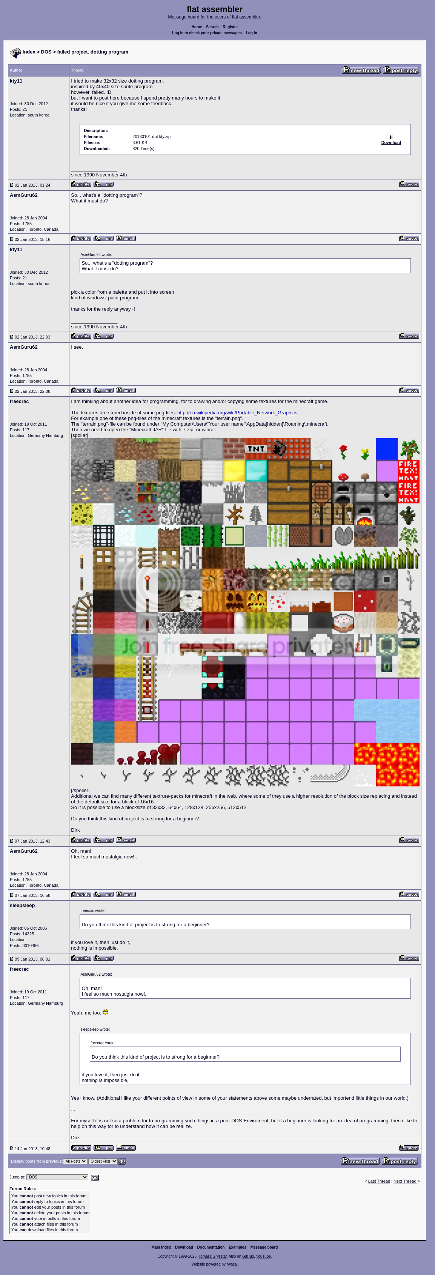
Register (230, 27)
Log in (251, 33)
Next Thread (405, 1181)
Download (184, 1247)
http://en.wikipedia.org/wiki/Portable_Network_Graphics (237, 412)
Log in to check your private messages (207, 33)
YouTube (263, 1256)
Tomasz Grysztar (212, 1256)
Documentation (211, 1247)
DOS (46, 52)
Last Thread (379, 1181)
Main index (161, 1247)
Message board (264, 1247)
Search (212, 27)
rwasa (232, 1264)
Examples (237, 1247)
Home (197, 27)
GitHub (248, 1256)
